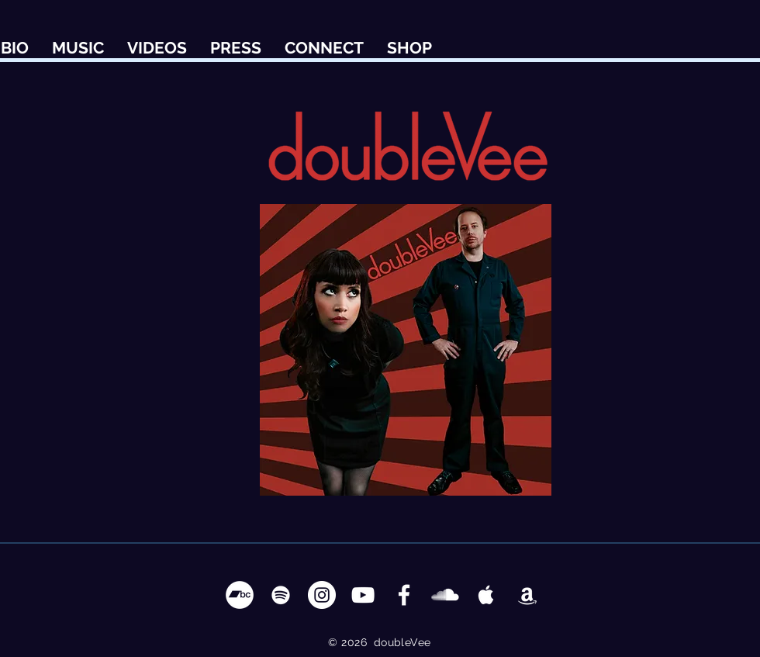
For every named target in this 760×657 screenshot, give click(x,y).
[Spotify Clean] (281, 595)
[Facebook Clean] (404, 595)
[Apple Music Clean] (486, 595)
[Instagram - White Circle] (322, 595)
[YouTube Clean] (363, 595)
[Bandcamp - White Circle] (240, 595)
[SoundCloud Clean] (445, 595)
